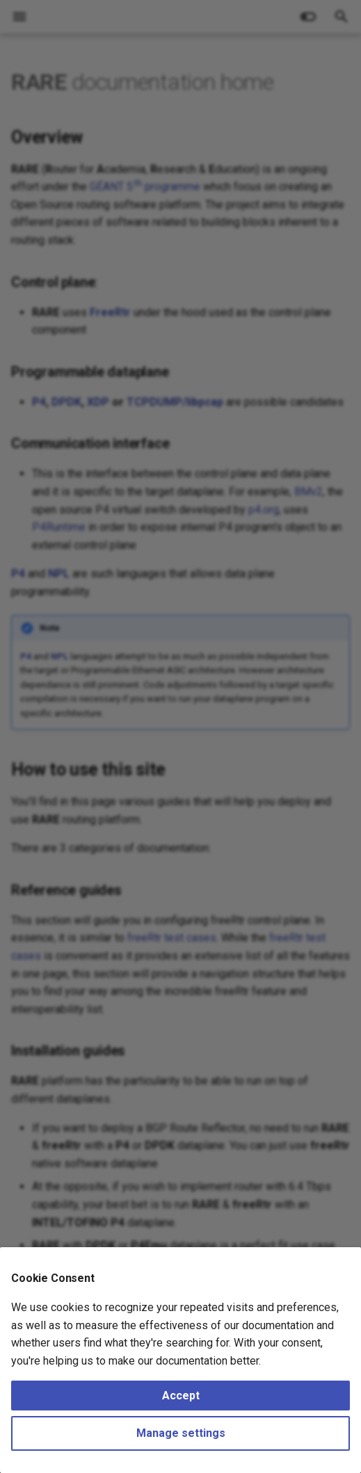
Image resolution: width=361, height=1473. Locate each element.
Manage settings (180, 1433)
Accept (181, 1395)
